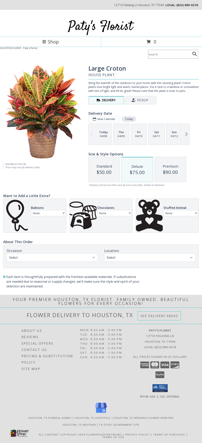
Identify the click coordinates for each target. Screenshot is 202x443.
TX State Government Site (119, 424)
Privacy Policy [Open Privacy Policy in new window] (137, 434)
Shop (50, 41)
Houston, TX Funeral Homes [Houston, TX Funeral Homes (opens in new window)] (50, 417)
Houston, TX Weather (79, 424)
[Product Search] (169, 54)
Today (129, 119)
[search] (194, 54)
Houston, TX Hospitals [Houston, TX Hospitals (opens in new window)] (92, 417)
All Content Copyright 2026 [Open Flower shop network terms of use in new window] (62, 434)
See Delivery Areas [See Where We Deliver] (159, 316)
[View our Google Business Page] (101, 413)
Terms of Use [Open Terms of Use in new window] (113, 437)
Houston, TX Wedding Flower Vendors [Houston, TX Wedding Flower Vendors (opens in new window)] (144, 417)
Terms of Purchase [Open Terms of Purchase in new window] (169, 434)
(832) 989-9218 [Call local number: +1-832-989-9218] (187, 5)
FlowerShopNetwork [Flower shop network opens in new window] (104, 434)
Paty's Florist (100, 27)
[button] (160, 388)
